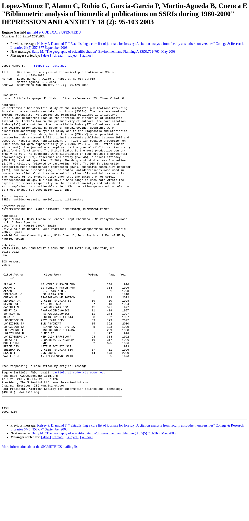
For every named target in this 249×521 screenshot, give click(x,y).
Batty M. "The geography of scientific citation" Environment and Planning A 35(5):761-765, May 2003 (103, 51)
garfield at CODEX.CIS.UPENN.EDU (54, 32)
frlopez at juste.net (49, 66)
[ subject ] (72, 55)
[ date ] (46, 55)
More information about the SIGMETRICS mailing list (40, 517)
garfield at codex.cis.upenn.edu (79, 434)
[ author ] (86, 55)
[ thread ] (58, 55)
